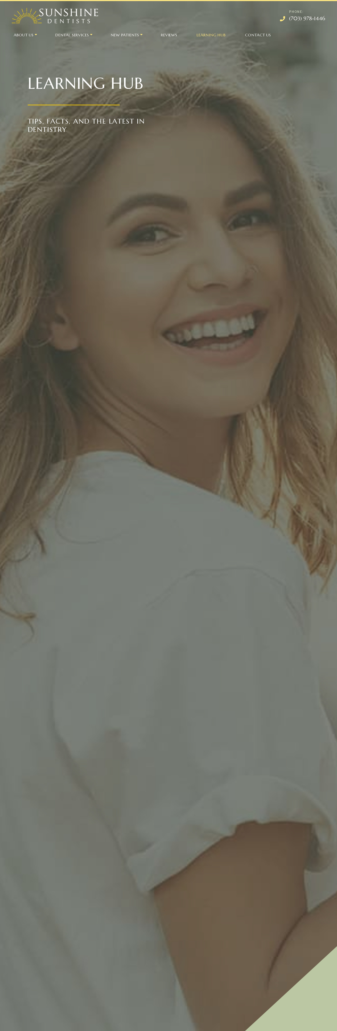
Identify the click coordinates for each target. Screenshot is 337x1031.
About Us (24, 34)
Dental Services (72, 34)
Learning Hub (211, 34)
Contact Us (258, 34)
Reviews (169, 34)
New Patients (125, 34)
